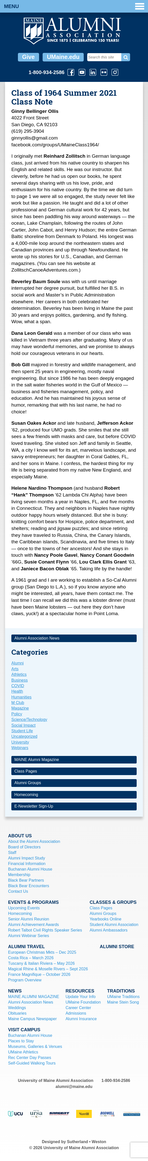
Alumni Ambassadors (109, 930)
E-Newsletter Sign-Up (33, 806)
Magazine (20, 708)
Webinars (19, 748)
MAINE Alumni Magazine (36, 759)
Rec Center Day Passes (29, 1057)
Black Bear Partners (26, 880)
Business (19, 680)
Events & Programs (33, 902)
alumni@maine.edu (73, 1086)
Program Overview (24, 980)
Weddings (17, 1008)
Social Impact (23, 725)
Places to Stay (21, 1041)
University (20, 742)
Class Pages (25, 771)
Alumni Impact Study (26, 858)
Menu (74, 6)
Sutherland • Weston (86, 1142)
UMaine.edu (63, 57)
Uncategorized (24, 736)
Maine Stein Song (123, 1002)
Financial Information (27, 863)
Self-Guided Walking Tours (32, 1063)
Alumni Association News (37, 638)
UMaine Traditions (123, 996)
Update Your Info (81, 996)
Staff (12, 852)
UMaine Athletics (23, 1052)
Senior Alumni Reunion (28, 919)
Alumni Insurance (81, 1019)
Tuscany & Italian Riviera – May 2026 (41, 963)
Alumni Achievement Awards (33, 924)
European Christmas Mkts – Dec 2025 (42, 952)
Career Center (78, 1008)
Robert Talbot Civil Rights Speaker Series (45, 930)
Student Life (22, 731)
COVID (17, 686)
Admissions (76, 1013)
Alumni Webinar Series (28, 936)
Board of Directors (24, 847)
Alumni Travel (26, 946)
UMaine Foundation (83, 1002)
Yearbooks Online (106, 919)
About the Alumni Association (34, 841)
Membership (19, 875)
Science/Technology (29, 719)
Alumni (17, 663)
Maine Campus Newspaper (32, 1019)
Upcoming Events (24, 908)
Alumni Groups (27, 783)
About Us (20, 835)
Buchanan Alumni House (30, 869)
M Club (17, 703)
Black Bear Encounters (28, 886)
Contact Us (18, 891)
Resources (80, 990)
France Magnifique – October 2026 (39, 974)
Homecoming (26, 794)
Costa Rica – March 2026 (31, 958)
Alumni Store (117, 946)
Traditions (121, 990)
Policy (16, 714)
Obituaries (17, 1013)
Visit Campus (24, 1029)
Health (17, 691)
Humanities (21, 697)
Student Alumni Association (114, 924)
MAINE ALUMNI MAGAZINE (33, 996)
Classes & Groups (113, 902)
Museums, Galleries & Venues (35, 1046)
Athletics (18, 674)
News (15, 990)
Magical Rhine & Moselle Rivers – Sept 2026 (48, 969)
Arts (14, 669)
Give (28, 57)
